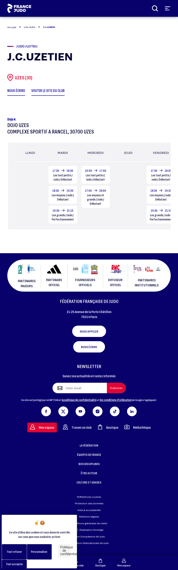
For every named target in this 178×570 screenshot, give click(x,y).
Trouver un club (77, 427)
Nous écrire (89, 347)
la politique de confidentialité (79, 400)
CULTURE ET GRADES (89, 482)
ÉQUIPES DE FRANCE (89, 454)
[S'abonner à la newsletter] (116, 388)
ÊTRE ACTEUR (89, 473)
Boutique (100, 563)
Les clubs (29, 27)
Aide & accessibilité (89, 510)
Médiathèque (137, 427)
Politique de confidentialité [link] (65, 550)
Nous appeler (89, 331)
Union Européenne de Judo (89, 536)
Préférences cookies (89, 496)
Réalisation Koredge (89, 530)
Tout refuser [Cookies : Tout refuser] (14, 551)
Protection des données (89, 503)
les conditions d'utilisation (116, 400)
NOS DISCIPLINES (89, 464)
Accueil (11, 27)
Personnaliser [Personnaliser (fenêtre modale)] (39, 551)
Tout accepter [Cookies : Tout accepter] (14, 564)
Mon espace (124, 563)
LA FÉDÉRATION (89, 445)
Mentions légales (89, 516)
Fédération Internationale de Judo (89, 543)
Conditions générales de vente (89, 523)
